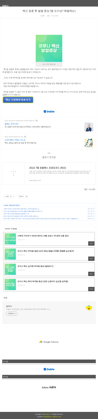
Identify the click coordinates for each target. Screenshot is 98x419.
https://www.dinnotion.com (14, 137)
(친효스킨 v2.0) (56, 417)
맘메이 (5, 5)
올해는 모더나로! (11, 124)
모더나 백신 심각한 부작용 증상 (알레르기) (15, 213)
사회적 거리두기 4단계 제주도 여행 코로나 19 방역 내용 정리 (20, 209)
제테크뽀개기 (47, 414)
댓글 (5, 297)
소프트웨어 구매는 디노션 (15, 140)
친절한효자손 (48, 417)
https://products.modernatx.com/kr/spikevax (19, 121)
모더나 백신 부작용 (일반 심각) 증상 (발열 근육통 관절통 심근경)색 (22, 211)
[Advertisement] (49, 341)
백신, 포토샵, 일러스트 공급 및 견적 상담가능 (20, 143)
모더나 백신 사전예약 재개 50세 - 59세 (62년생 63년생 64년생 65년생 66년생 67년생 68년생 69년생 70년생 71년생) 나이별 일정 (40, 218)
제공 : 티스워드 (90, 189)
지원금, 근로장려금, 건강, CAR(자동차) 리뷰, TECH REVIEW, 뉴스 (28, 309)
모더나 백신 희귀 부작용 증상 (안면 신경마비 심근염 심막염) (20, 216)
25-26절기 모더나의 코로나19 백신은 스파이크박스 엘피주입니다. (28, 127)
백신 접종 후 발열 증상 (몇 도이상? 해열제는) (49, 11)
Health (43, 16)
